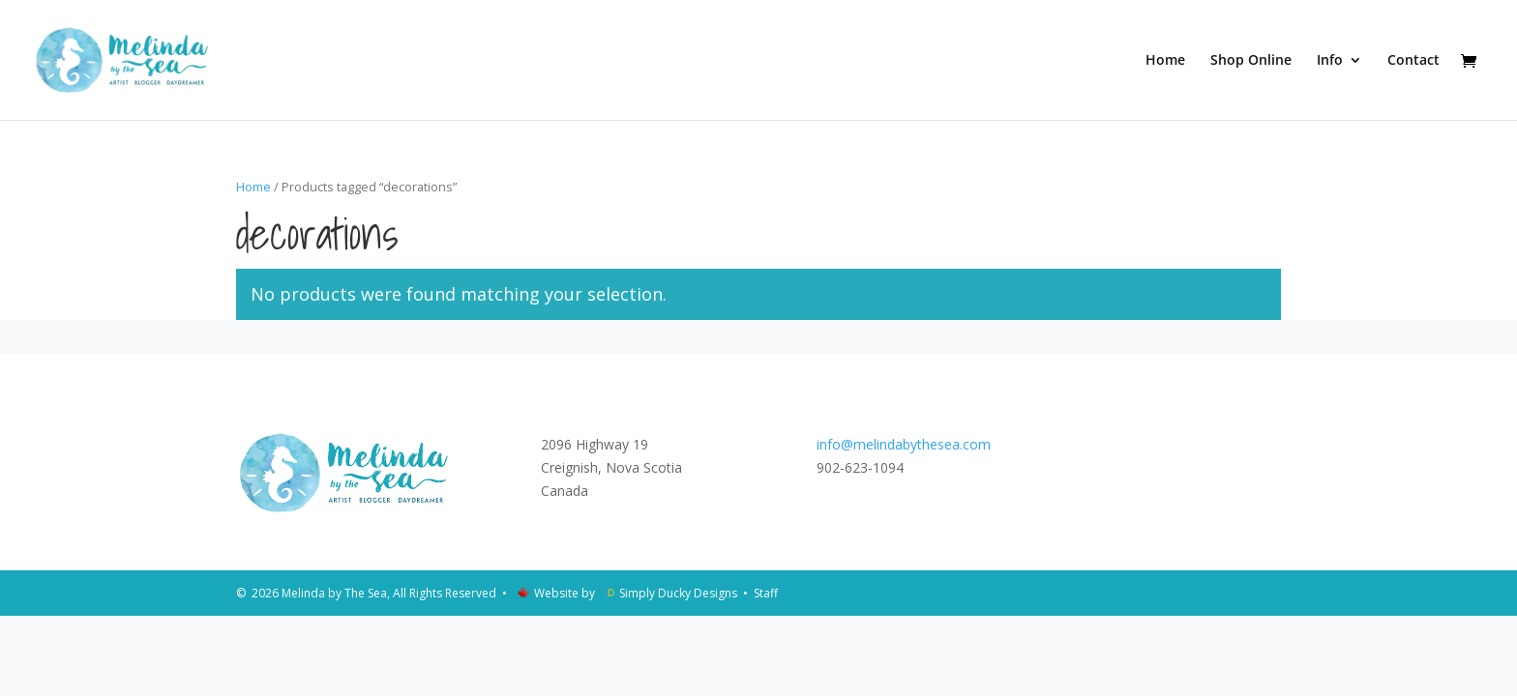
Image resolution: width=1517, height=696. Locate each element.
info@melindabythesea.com (904, 444)
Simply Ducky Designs (678, 593)
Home (1165, 61)
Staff (766, 593)
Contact (1413, 61)
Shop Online (1251, 61)
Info (1330, 61)
